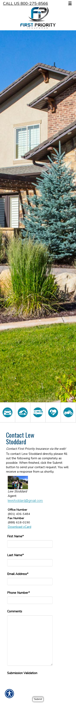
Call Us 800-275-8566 (25, 3)
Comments (14, 611)
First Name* (15, 536)
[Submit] (38, 699)
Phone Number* (18, 593)
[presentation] (38, 685)
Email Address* (17, 574)
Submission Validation (22, 673)
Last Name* (15, 555)
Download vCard (19, 527)
